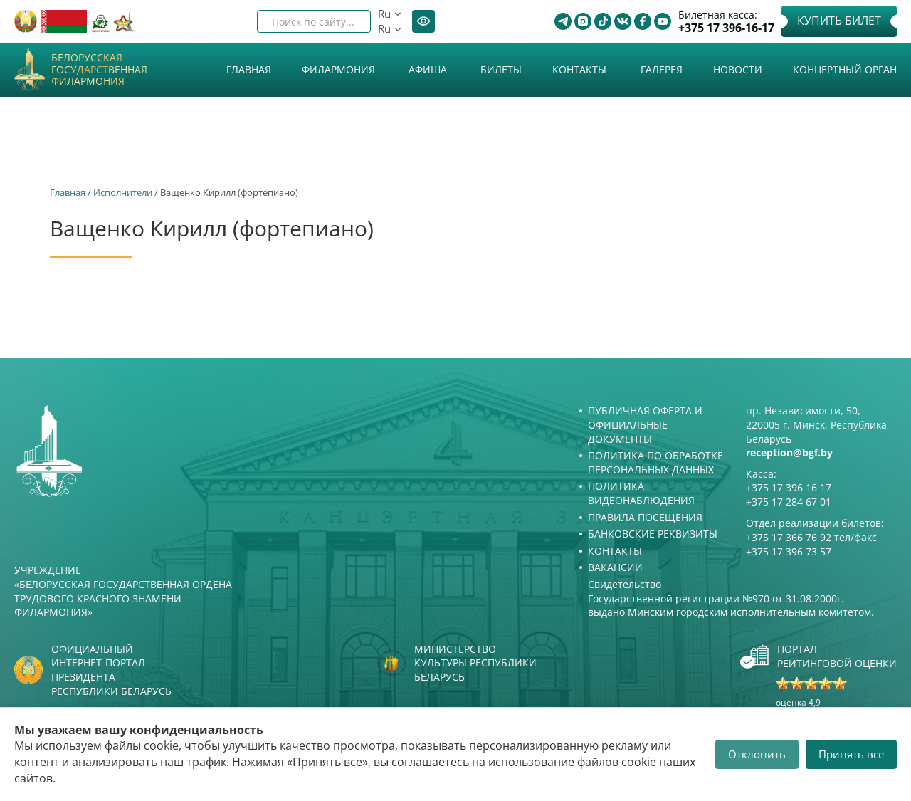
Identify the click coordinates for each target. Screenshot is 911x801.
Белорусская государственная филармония (99, 70)
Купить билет (839, 20)
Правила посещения (645, 517)
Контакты (579, 69)
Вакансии (615, 567)
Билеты (501, 69)
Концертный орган (845, 69)
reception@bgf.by (789, 452)
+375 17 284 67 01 (788, 501)
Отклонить (757, 754)
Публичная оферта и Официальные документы (645, 424)
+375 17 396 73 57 (788, 551)
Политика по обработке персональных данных (655, 462)
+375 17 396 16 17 (788, 487)
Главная (248, 69)
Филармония (338, 69)
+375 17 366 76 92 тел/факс (811, 537)
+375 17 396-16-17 (726, 28)
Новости (737, 69)
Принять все (851, 754)
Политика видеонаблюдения (641, 493)
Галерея (662, 69)
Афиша (428, 69)
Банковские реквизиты (652, 533)
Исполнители (122, 192)
